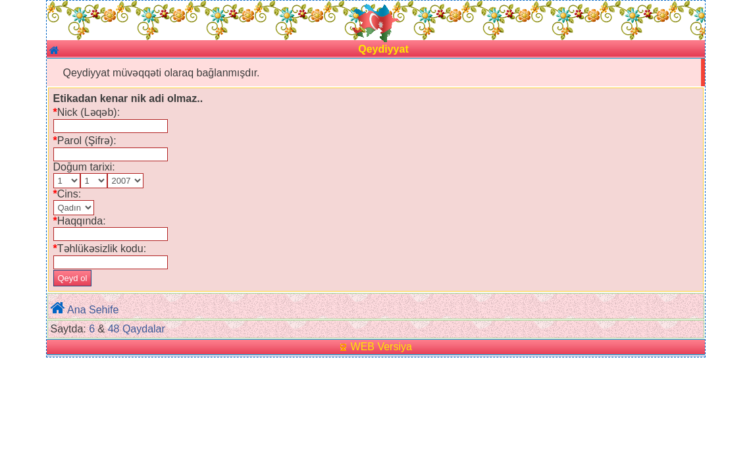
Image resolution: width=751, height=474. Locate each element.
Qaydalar (143, 328)
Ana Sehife (92, 309)
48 (114, 328)
